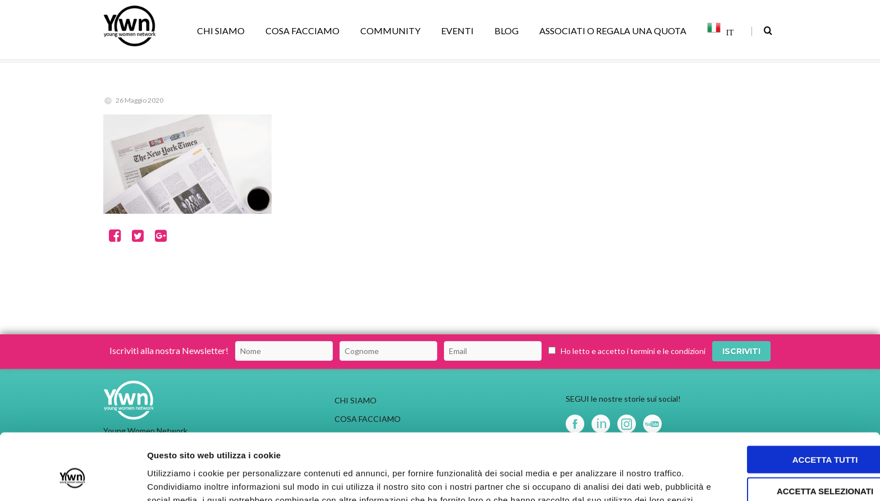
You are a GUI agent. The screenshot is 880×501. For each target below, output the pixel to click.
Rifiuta (786, 452)
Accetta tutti (786, 388)
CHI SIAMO (223, 30)
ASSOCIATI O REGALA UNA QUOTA (614, 30)
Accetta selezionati (786, 420)
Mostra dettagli (590, 479)
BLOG (508, 30)
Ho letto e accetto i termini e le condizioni (633, 351)
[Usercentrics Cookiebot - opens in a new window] (73, 479)
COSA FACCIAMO (304, 30)
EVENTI (459, 30)
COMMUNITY (392, 30)
